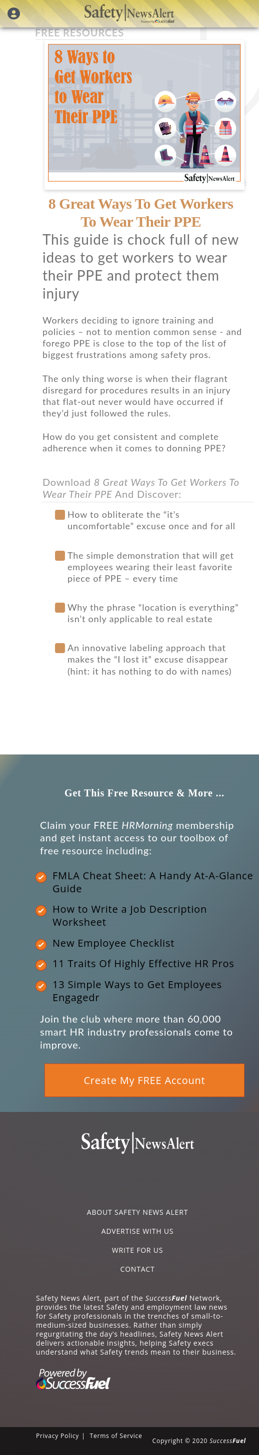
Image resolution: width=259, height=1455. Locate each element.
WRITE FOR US (137, 1250)
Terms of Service (116, 1436)
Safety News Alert (129, 13)
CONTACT (137, 1269)
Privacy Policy (57, 1436)
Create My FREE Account (144, 1080)
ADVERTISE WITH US (138, 1231)
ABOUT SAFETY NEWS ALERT (137, 1212)
